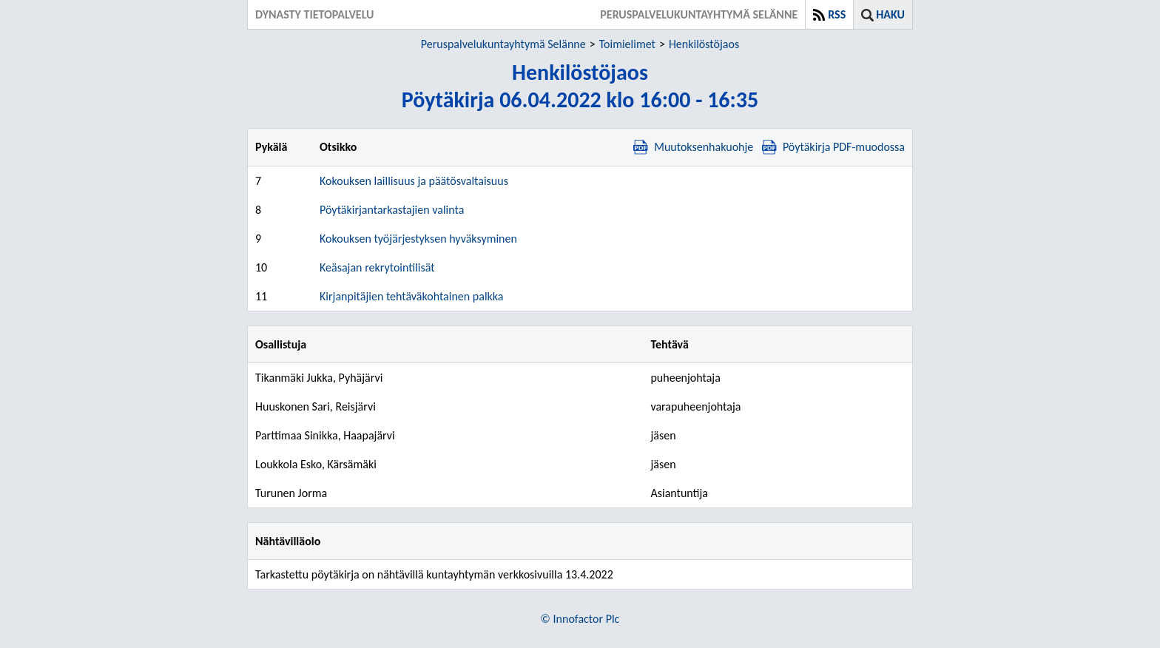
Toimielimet (627, 44)
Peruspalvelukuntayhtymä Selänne (503, 44)
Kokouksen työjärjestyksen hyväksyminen (418, 239)
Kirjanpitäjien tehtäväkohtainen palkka (411, 296)
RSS (837, 14)
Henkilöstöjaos (704, 44)
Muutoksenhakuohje (693, 147)
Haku (890, 14)
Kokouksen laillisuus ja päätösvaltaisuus (414, 181)
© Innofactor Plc (580, 619)
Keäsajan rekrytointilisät (377, 267)
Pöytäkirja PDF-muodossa (833, 147)
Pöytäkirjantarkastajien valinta (392, 210)
